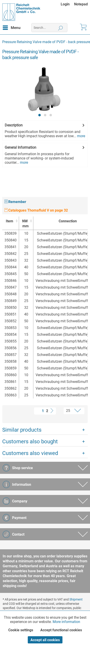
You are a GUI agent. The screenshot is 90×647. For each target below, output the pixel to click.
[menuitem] (67, 4)
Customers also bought (30, 441)
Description (14, 125)
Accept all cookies (45, 640)
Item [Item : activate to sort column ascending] (9, 221)
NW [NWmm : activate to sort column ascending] (25, 224)
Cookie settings (20, 630)
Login (65, 4)
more (80, 136)
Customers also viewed (30, 453)
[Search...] (49, 27)
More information (66, 622)
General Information (20, 147)
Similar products (21, 430)
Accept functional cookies (61, 630)
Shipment (76, 599)
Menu (12, 27)
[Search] (60, 27)
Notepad (81, 4)
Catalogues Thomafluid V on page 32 (36, 210)
